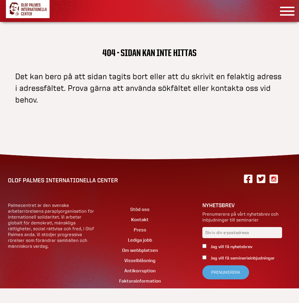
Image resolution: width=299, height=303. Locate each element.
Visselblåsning (139, 260)
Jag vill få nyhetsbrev (230, 246)
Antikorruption (140, 270)
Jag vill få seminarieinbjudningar (242, 258)
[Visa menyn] (285, 11)
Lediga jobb (140, 240)
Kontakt (140, 219)
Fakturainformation (140, 281)
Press (140, 230)
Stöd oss (140, 209)
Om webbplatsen (140, 250)
